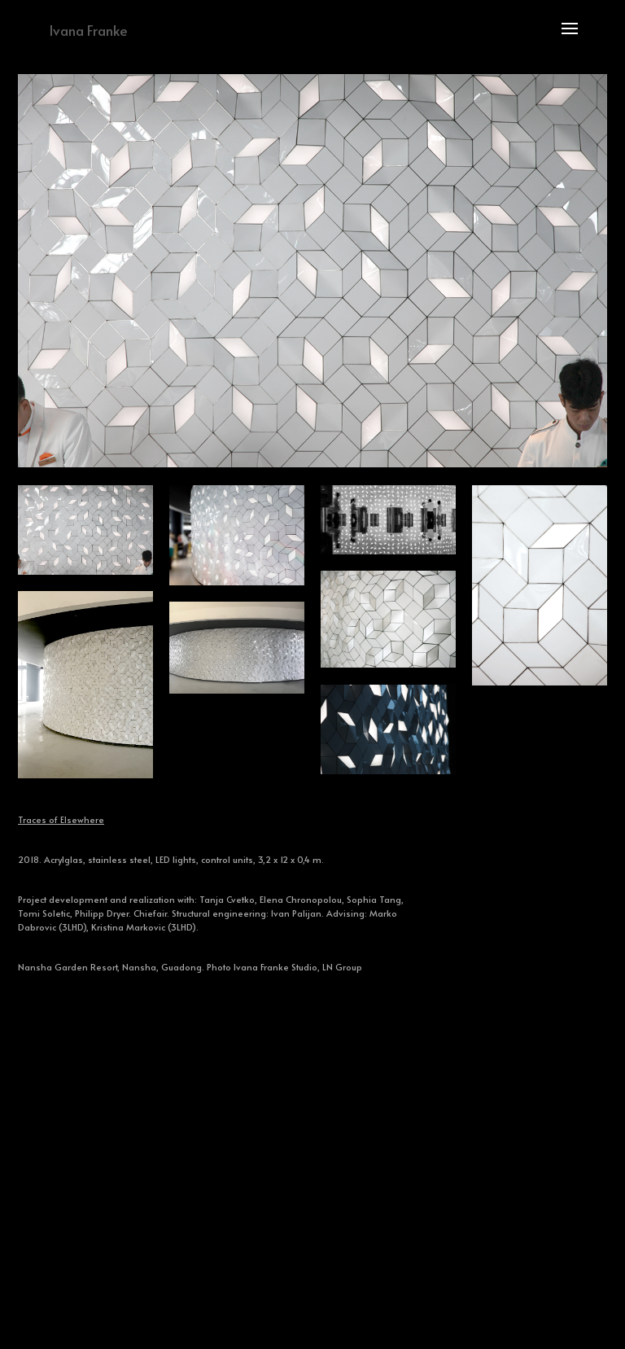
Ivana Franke (88, 30)
